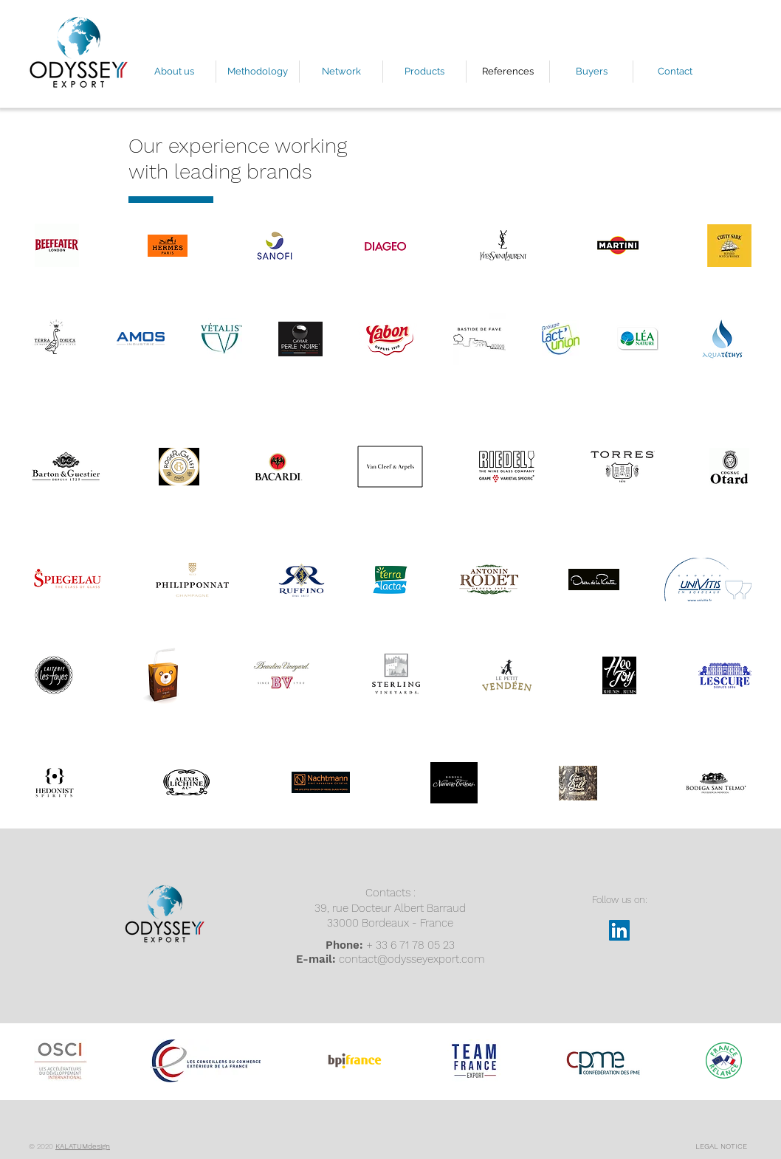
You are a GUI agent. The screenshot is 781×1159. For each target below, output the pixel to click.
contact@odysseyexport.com (411, 959)
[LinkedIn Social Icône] (619, 930)
